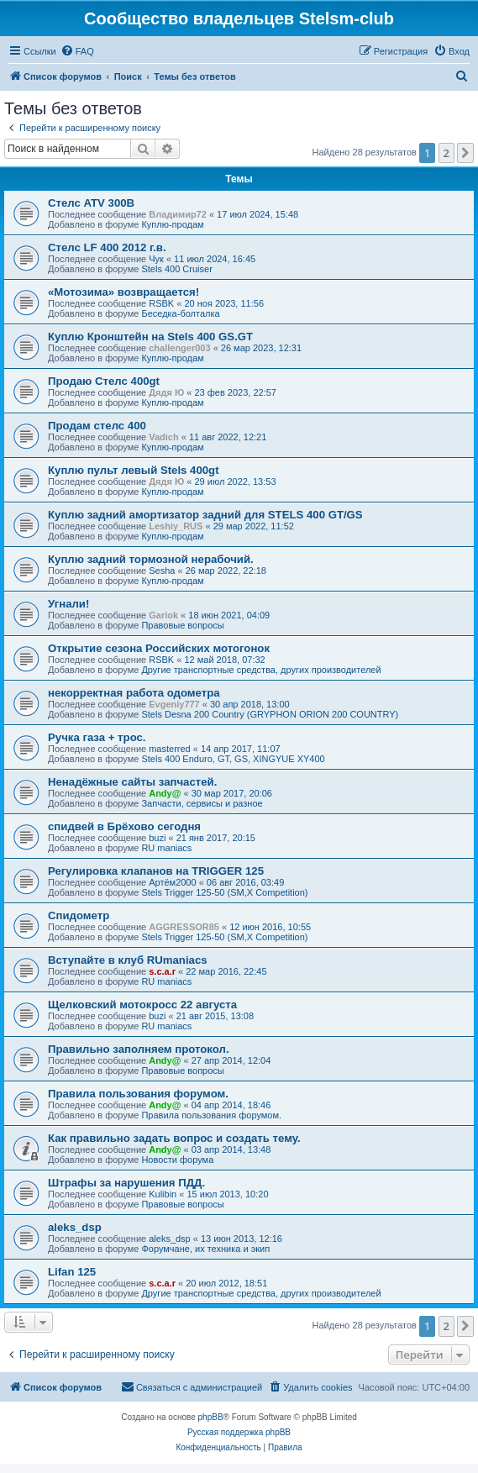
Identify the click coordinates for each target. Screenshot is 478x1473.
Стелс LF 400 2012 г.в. (107, 247)
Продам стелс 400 (97, 425)
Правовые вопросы (182, 625)
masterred (170, 749)
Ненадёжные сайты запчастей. (132, 782)
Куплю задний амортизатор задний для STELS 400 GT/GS (205, 514)
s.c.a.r (162, 971)
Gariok (163, 615)
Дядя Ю (166, 392)
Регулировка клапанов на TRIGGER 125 (156, 871)
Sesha (162, 571)
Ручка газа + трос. (97, 737)
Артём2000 (172, 882)
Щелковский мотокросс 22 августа (142, 1004)
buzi (157, 838)
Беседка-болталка (180, 313)
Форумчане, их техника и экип (205, 1249)
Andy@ (165, 793)
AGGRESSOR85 (184, 927)
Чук (156, 259)
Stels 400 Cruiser (176, 269)
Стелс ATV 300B (91, 203)
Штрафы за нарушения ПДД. (126, 1182)
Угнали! (68, 603)
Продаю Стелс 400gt (104, 381)
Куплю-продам (172, 224)
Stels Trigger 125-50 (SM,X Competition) (224, 892)
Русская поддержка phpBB (239, 1432)
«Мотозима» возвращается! (123, 292)
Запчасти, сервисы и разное (201, 803)
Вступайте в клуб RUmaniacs (127, 960)
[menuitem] (77, 51)
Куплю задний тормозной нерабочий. (151, 559)
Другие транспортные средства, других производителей (261, 670)
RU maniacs (166, 848)
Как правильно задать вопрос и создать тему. (174, 1138)
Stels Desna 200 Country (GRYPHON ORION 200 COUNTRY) (269, 714)
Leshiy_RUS (175, 526)
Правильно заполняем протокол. (138, 1049)
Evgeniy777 (174, 704)
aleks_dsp (75, 1227)
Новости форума (177, 1160)
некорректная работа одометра (134, 693)
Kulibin (162, 1194)
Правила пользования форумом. (138, 1093)
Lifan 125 (72, 1271)
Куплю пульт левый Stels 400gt (133, 470)
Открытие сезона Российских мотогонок (159, 648)
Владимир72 (178, 214)
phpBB (210, 1417)
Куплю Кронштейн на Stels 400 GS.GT (150, 336)
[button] (465, 153)
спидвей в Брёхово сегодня (124, 826)
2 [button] (446, 152)
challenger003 (179, 348)
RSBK (161, 303)
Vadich (163, 437)
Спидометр (78, 915)
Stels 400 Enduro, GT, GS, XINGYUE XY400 (232, 759)
